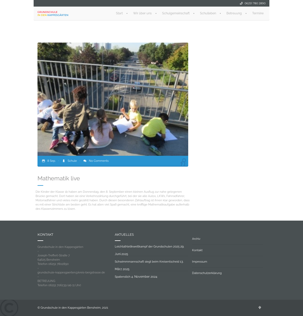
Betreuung (234, 13)
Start (119, 13)
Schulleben (208, 13)
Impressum (199, 261)
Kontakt (197, 250)
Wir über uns (142, 13)
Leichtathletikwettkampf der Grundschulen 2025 (147, 246)
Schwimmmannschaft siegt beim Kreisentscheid (147, 261)
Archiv (196, 239)
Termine (258, 13)
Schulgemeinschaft (176, 13)
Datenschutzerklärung (207, 273)
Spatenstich (122, 276)
